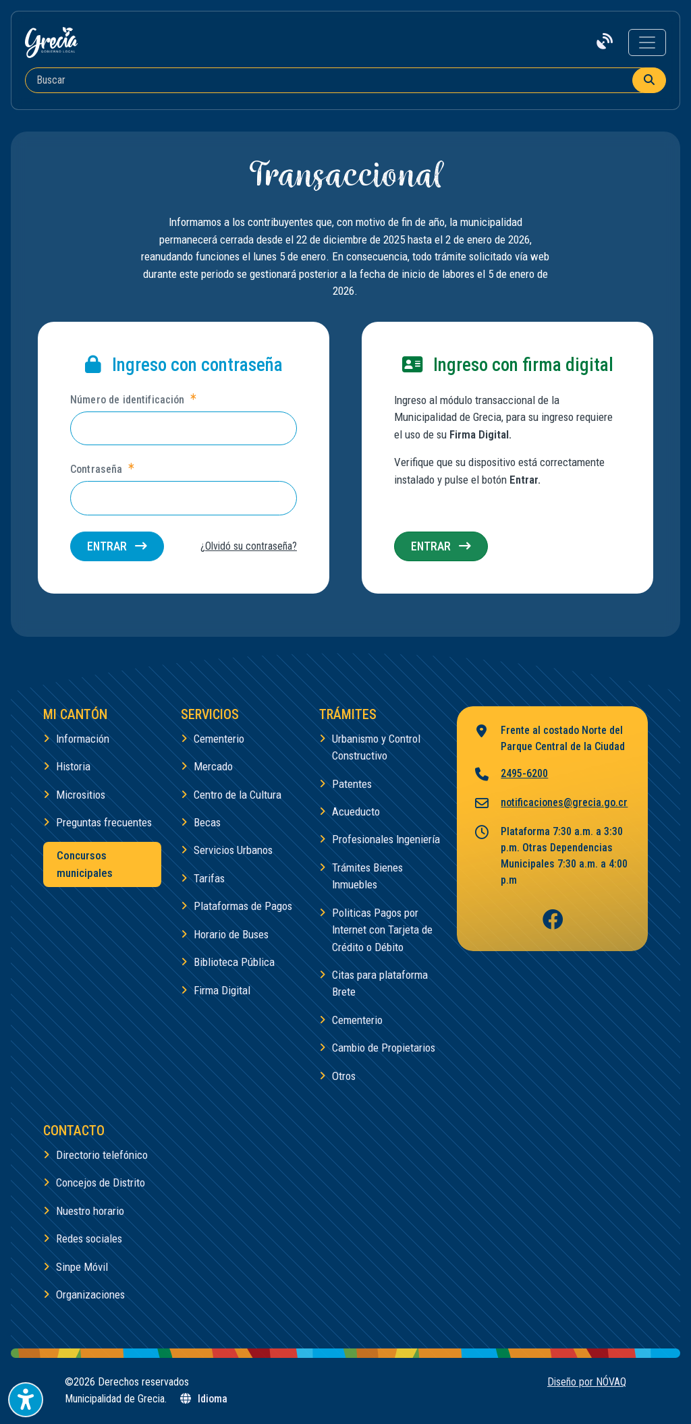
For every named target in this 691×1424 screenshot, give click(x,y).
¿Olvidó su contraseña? (248, 546)
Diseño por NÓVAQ (586, 1381)
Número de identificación (133, 399)
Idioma (203, 1398)
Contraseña (102, 468)
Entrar (117, 546)
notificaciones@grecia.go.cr (550, 804)
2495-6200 (510, 775)
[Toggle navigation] (647, 42)
